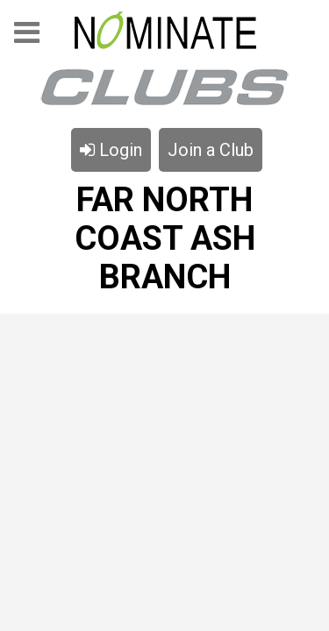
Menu (26, 38)
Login (111, 149)
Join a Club (211, 149)
